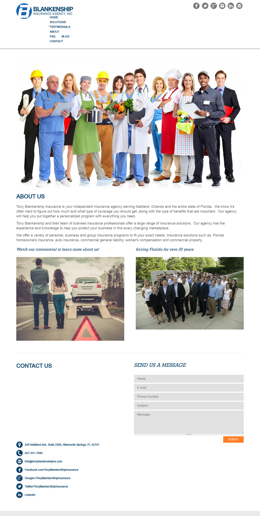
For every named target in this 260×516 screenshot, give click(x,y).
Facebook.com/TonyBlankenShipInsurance (51, 445)
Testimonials (168, 17)
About (190, 17)
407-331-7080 (34, 429)
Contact (234, 17)
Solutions (144, 17)
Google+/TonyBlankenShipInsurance (47, 454)
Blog (217, 17)
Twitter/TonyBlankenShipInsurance (46, 462)
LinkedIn (30, 471)
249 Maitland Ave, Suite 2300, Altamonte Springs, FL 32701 (62, 420)
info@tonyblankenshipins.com (43, 437)
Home (125, 17)
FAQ (204, 17)
